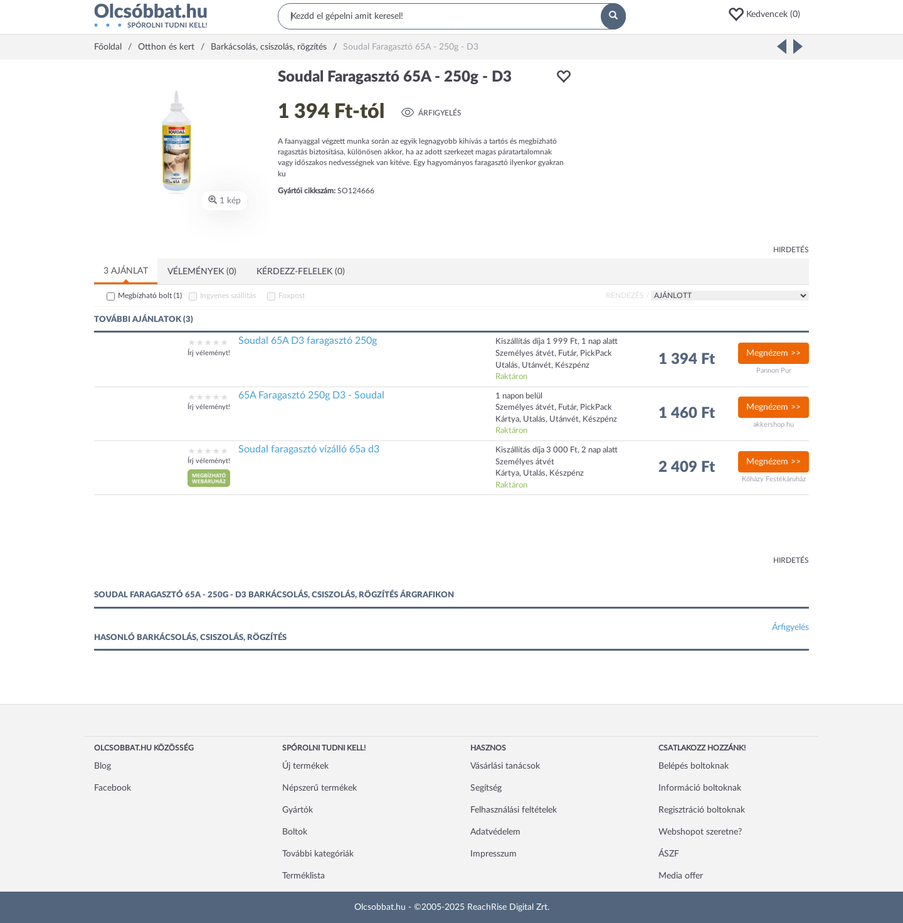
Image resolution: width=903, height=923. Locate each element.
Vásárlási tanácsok (505, 766)
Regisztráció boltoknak (701, 810)
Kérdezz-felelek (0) (300, 271)
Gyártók (297, 810)
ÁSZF (668, 854)
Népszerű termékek (319, 788)
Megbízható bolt (150, 295)
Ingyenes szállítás (228, 295)
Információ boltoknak (699, 788)
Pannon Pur (773, 370)
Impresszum (493, 854)
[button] (768, 14)
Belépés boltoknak (693, 766)
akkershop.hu (773, 424)
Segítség (486, 788)
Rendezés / (627, 295)
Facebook (112, 788)
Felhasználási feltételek (513, 810)
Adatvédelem (495, 832)
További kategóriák (318, 854)
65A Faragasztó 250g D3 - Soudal (311, 395)
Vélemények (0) (201, 271)
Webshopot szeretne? (700, 832)
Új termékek (305, 766)
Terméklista (303, 876)
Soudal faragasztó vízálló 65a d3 (308, 449)
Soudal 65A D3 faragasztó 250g (307, 341)
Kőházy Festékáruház (774, 479)
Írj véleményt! (208, 352)
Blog (102, 766)
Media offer (680, 876)
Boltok (294, 832)
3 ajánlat (125, 271)
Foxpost (291, 295)
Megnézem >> (773, 353)
